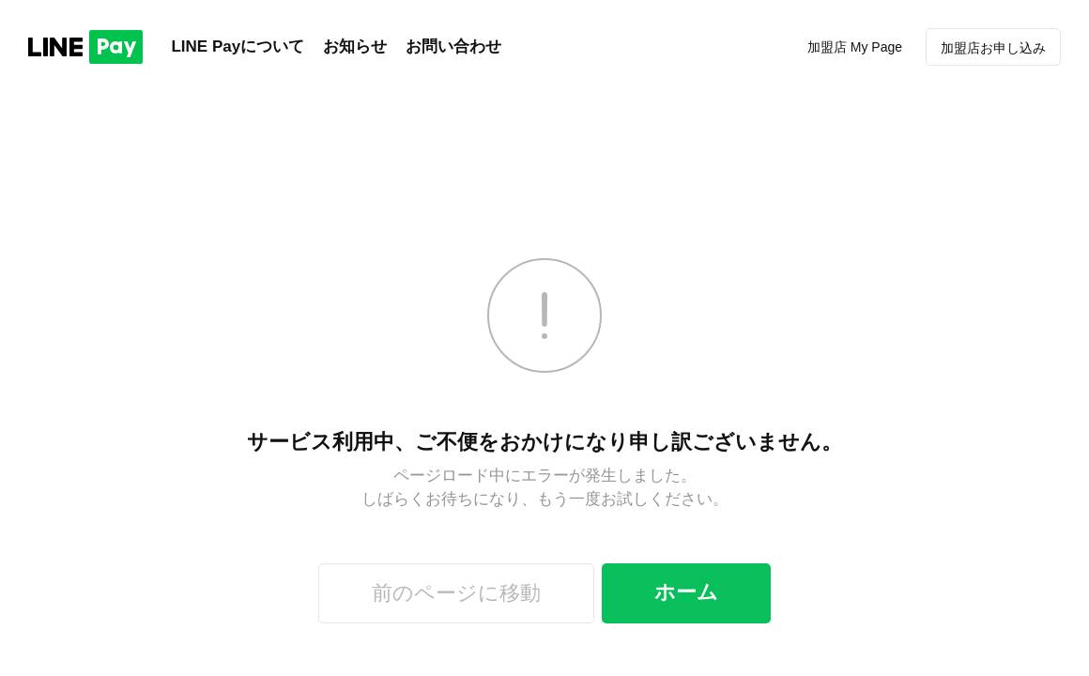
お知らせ (355, 46)
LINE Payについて (237, 46)
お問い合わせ (453, 46)
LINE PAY (85, 47)
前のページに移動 (456, 593)
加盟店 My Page (854, 46)
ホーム (686, 592)
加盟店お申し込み (993, 47)
